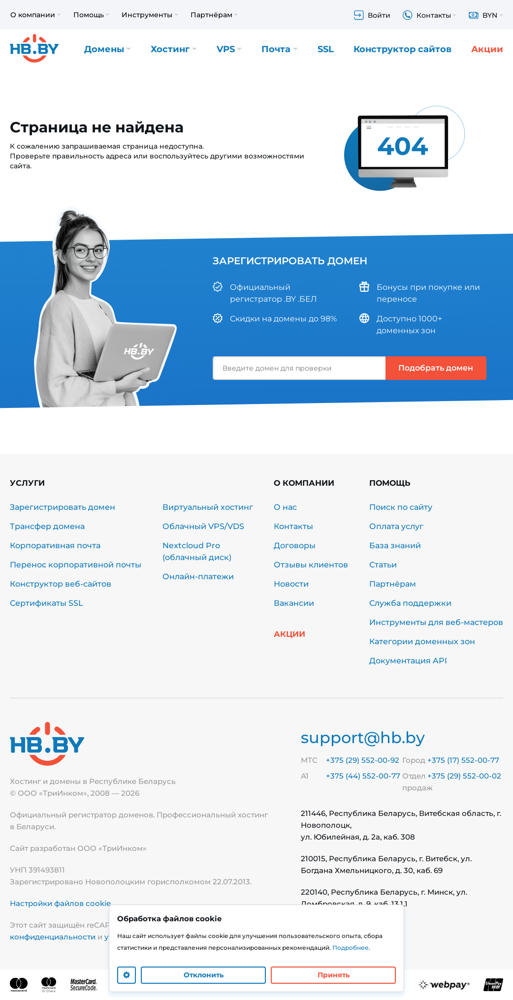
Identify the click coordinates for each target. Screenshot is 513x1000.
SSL (326, 49)
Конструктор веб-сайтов (60, 584)
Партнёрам (392, 584)
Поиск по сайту (400, 507)
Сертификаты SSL (46, 603)
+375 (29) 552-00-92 (362, 760)
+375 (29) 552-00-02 (464, 776)
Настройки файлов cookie (60, 903)
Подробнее (350, 947)
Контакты (293, 526)
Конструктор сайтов (402, 49)
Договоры (295, 545)
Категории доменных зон (422, 641)
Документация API (408, 660)
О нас (285, 507)
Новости (291, 584)
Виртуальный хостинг (207, 507)
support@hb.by (363, 737)
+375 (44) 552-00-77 (363, 776)
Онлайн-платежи (198, 576)
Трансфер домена (47, 526)
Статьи (383, 564)
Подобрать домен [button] (435, 368)
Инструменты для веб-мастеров (436, 622)
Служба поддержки (410, 603)
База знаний (395, 545)
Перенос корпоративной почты (75, 564)
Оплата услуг (396, 526)
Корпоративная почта (55, 545)
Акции (487, 49)
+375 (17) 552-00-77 (463, 760)
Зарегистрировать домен (62, 507)
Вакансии (294, 603)
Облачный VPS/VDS (203, 526)
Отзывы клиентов (311, 564)
